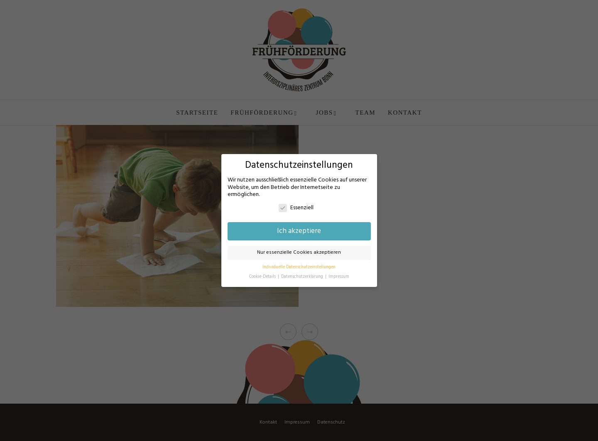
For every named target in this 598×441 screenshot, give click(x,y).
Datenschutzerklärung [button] (302, 276)
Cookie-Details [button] (263, 276)
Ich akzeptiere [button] (299, 231)
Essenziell (296, 208)
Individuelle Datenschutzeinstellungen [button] (299, 267)
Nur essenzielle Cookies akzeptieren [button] (299, 252)
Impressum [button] (338, 276)
